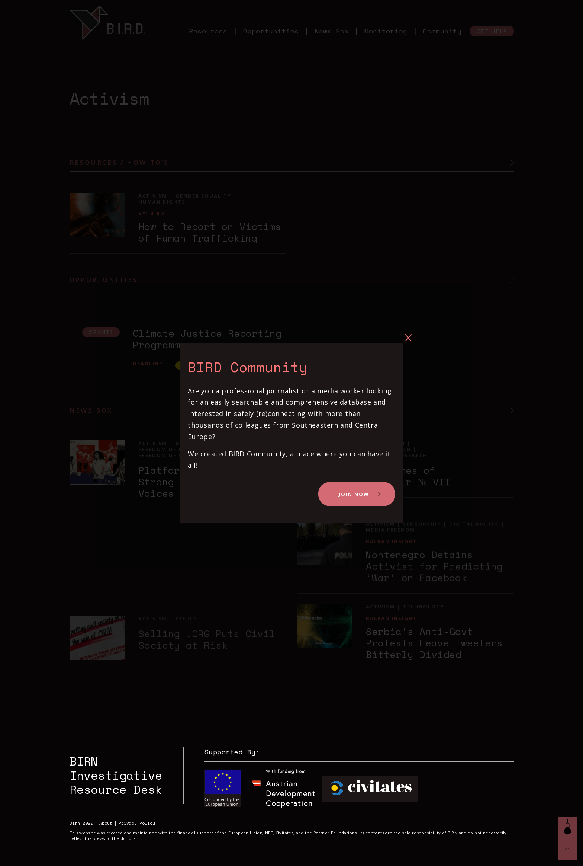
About (105, 823)
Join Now (354, 494)
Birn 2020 (81, 823)
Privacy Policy (137, 823)
